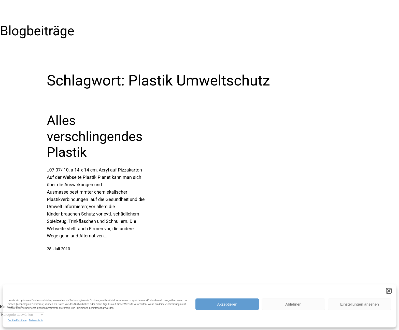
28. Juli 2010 (58, 249)
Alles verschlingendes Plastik (94, 136)
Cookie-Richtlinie (17, 320)
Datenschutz (36, 320)
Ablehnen (293, 304)
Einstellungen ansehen (359, 304)
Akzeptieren (227, 304)
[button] (388, 290)
